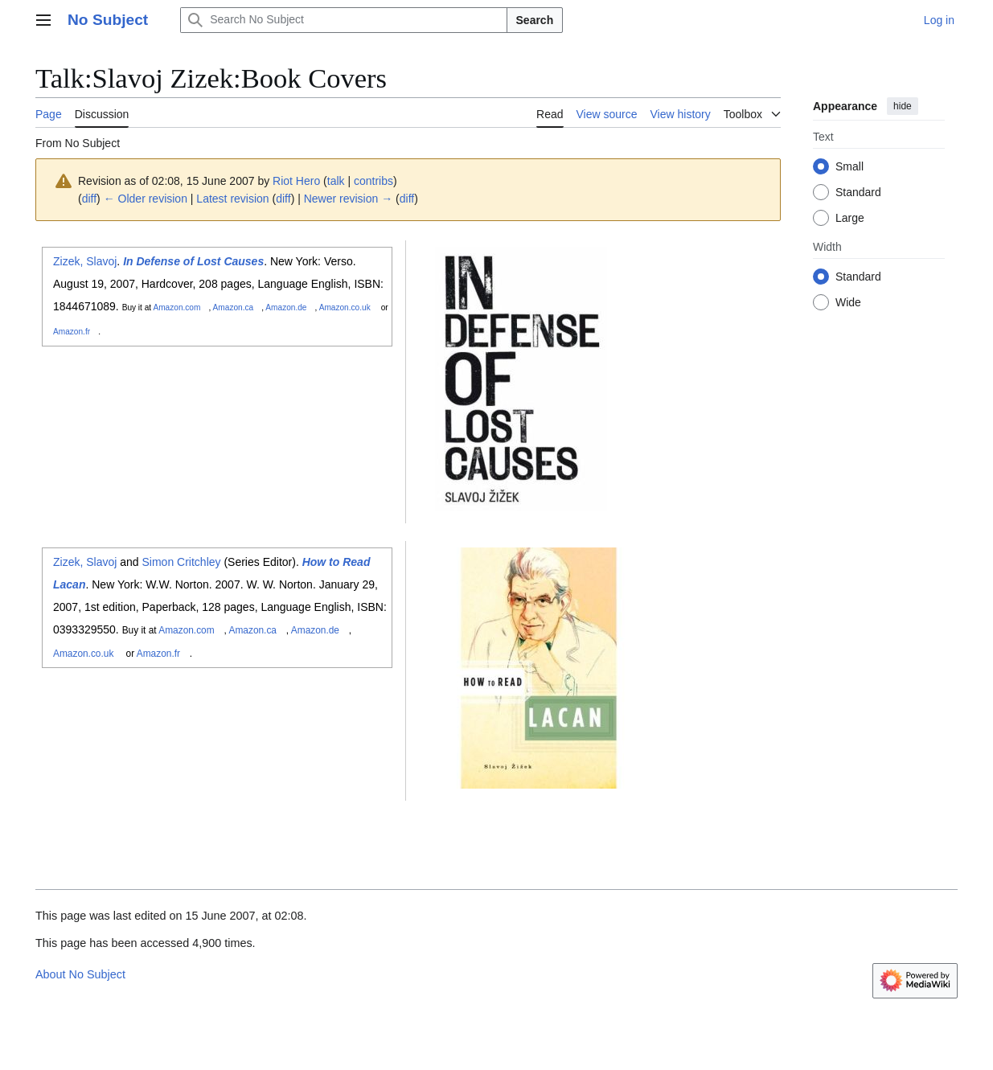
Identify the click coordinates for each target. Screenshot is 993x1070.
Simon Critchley (181, 561)
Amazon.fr (71, 331)
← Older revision (145, 198)
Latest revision (232, 198)
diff (89, 198)
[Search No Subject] (343, 20)
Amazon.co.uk (345, 307)
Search (535, 20)
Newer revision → (348, 198)
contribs (373, 180)
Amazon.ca (233, 307)
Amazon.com (176, 307)
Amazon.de (285, 307)
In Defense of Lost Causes (193, 261)
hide (902, 106)
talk (336, 180)
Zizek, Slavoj (85, 261)
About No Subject (80, 974)
